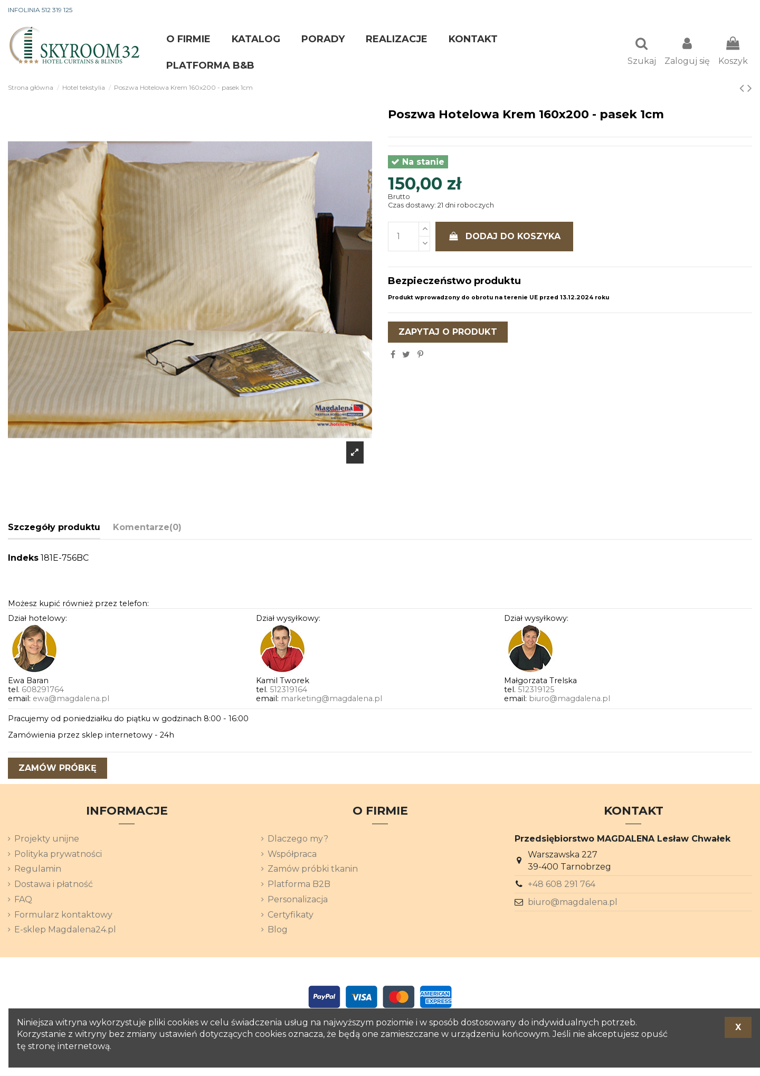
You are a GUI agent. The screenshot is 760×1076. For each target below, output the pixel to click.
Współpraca (292, 855)
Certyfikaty (291, 916)
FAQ (23, 900)
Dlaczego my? (298, 840)
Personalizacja (298, 900)
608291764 (43, 690)
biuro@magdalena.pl (569, 699)
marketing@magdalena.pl (331, 699)
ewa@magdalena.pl (71, 699)
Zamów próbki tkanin (313, 870)
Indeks (23, 559)
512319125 (536, 690)
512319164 (288, 690)
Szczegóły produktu (54, 528)
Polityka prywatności (58, 855)
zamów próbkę (57, 769)
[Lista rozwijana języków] (733, 10)
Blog (278, 931)
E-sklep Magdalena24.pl (65, 931)
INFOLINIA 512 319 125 (40, 10)
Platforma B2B (299, 885)
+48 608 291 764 (561, 885)
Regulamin (37, 870)
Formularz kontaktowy (63, 916)
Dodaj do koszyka (504, 237)
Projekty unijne (46, 840)
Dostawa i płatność (53, 885)
